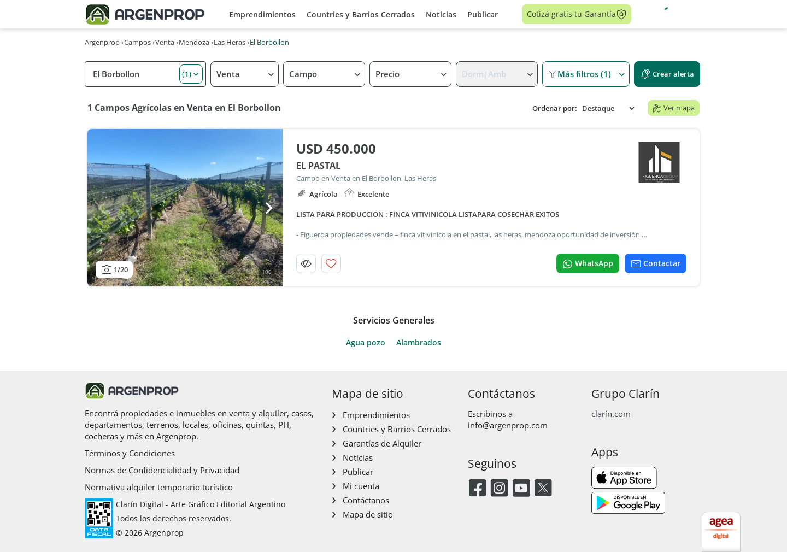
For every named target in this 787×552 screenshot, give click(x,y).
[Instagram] (499, 489)
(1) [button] (187, 74)
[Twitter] (543, 489)
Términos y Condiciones (130, 453)
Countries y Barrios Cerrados (361, 14)
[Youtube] (521, 489)
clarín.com (611, 413)
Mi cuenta (361, 485)
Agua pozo (365, 343)
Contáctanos (366, 500)
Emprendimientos (262, 14)
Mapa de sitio (368, 514)
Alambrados (418, 343)
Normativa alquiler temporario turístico (159, 486)
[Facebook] (477, 489)
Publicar (482, 14)
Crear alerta (667, 74)
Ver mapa (674, 108)
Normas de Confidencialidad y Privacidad (162, 470)
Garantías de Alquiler (382, 443)
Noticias (441, 14)
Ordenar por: (554, 108)
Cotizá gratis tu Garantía (577, 14)
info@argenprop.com (508, 425)
